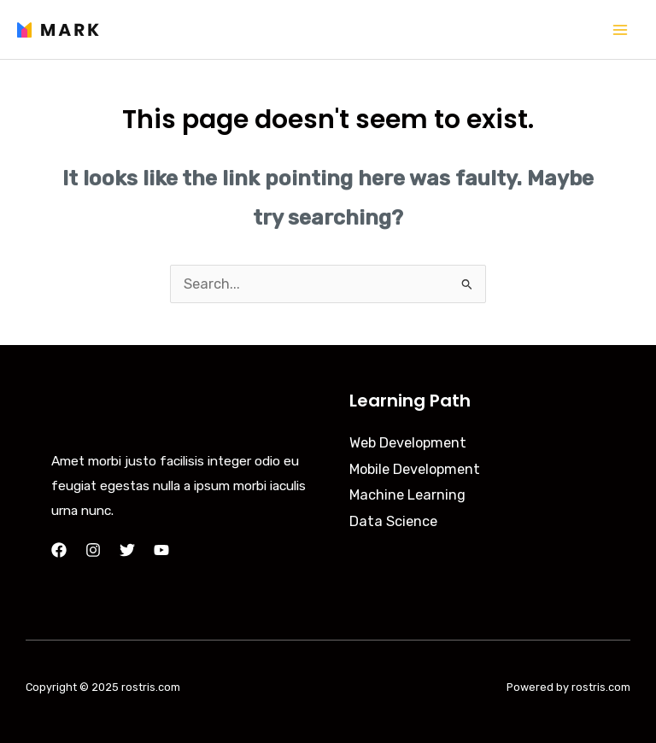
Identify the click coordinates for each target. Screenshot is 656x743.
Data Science (393, 521)
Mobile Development (414, 469)
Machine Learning (407, 495)
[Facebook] (59, 550)
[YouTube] (161, 550)
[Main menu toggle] (619, 29)
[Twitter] (127, 550)
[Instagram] (93, 550)
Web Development (407, 443)
